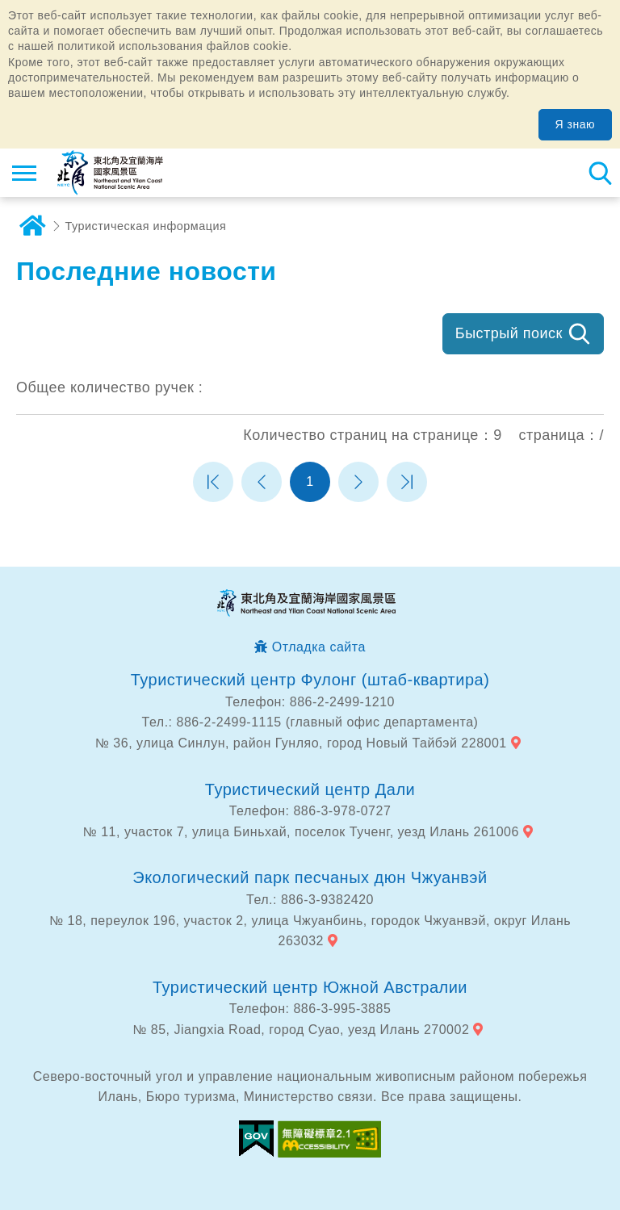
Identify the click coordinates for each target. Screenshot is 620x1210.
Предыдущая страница (261, 482)
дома (32, 226)
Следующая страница (358, 482)
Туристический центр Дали (310, 789)
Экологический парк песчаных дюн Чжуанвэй (310, 877)
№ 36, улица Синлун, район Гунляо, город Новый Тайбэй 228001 (301, 743)
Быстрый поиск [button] (509, 333)
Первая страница (213, 482)
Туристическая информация (146, 226)
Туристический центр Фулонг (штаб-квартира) (310, 680)
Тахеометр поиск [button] (600, 173)
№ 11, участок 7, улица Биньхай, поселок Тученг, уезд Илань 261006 (301, 832)
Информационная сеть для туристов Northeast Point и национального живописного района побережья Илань (110, 173)
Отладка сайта (319, 647)
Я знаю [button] (575, 124)
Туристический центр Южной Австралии (310, 987)
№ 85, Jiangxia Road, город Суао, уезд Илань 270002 (300, 1029)
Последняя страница (407, 482)
